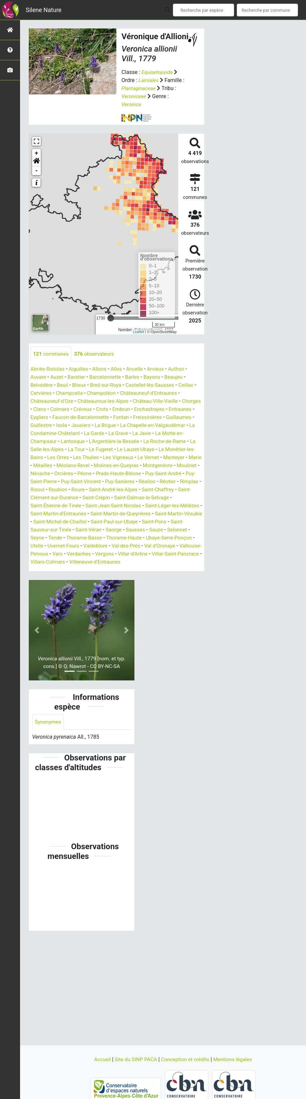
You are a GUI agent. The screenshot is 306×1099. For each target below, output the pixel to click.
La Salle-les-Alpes (76, 449)
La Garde (139, 433)
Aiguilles (80, 369)
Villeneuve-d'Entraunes (124, 570)
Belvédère (42, 385)
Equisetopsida (157, 72)
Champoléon (107, 393)
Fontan (152, 417)
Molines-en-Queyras (160, 465)
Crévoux (105, 409)
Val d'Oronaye (147, 554)
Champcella (74, 393)
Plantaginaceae (139, 88)
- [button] (36, 171)
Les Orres (90, 457)
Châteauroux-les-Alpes (106, 401)
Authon (181, 369)
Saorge (70, 538)
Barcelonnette (108, 377)
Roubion (150, 490)
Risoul (128, 490)
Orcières (125, 473)
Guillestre (72, 425)
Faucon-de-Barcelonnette (110, 417)
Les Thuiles (119, 457)
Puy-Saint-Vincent (156, 482)
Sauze (114, 538)
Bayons (156, 377)
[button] (36, 162)
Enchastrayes (175, 409)
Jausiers (113, 425)
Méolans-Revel (116, 465)
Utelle (172, 546)
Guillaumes (43, 425)
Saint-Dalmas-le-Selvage (78, 506)
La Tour (110, 449)
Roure (171, 490)
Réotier (85, 490)
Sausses (93, 538)
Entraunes (42, 417)
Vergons (107, 562)
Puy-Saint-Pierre (112, 482)
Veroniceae (134, 96)
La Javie (189, 433)
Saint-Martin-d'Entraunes (156, 514)
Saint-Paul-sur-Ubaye (76, 530)
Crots (125, 409)
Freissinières (180, 417)
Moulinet (76, 473)
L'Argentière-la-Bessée (147, 441)
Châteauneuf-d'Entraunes (156, 393)
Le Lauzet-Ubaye (172, 449)
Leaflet (138, 332)
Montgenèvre (46, 473)
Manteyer (41, 465)
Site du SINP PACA (135, 1059)
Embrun (145, 409)
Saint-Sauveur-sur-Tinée (163, 530)
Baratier (78, 377)
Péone (147, 473)
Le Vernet (184, 457)
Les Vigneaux (153, 457)
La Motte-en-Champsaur (59, 441)
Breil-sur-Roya (108, 385)
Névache (101, 473)
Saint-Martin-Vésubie (122, 522)
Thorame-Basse (49, 546)
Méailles (85, 465)
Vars (58, 562)
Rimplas (107, 490)
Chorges (40, 409)
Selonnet (136, 538)
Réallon (64, 490)
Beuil (64, 385)
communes (51, 354)
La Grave (165, 433)
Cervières (44, 393)
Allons (102, 369)
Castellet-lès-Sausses (154, 385)
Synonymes (48, 730)
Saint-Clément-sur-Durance (141, 498)
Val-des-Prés (112, 554)
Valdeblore (80, 554)
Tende (176, 538)
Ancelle (138, 369)
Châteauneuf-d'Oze (52, 401)
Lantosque (104, 441)
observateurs (96, 354)
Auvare (38, 377)
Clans (61, 409)
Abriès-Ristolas (48, 369)
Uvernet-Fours (47, 554)
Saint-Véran (44, 538)
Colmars (82, 409)
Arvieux (160, 369)
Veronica (131, 104)
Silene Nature (44, 9)
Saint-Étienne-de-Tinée (138, 506)
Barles (136, 377)
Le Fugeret (136, 449)
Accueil (100, 1059)
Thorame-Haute (90, 546)
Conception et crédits (186, 1059)
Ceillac (192, 385)
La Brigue (139, 425)
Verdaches (80, 562)
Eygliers (68, 417)
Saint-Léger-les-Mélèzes (94, 514)
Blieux (81, 385)
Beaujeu (179, 377)
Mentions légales (235, 1059)
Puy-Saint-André (70, 482)
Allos (120, 369)
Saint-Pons (118, 530)
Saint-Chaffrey (89, 498)
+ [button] (36, 153)
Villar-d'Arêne (136, 562)
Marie (63, 465)
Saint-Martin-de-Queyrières (62, 522)
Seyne (157, 538)
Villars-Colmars (75, 570)
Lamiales (149, 80)
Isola (93, 425)
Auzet (58, 377)
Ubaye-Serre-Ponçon (137, 546)
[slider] (110, 318)
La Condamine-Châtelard (95, 433)
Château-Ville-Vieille (160, 401)
